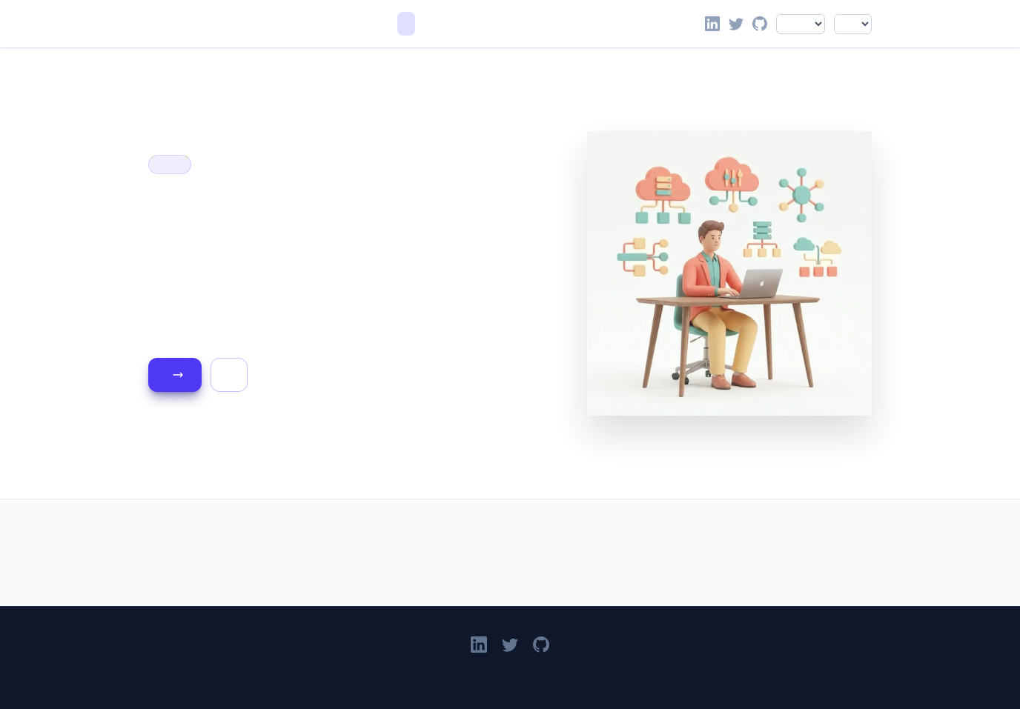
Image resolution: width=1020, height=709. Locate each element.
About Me (229, 375)
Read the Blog (178, 375)
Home (406, 24)
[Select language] (800, 24)
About (448, 24)
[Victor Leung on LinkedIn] (712, 23)
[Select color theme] (853, 24)
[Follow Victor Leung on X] (736, 23)
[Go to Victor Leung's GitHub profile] (759, 23)
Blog (427, 24)
